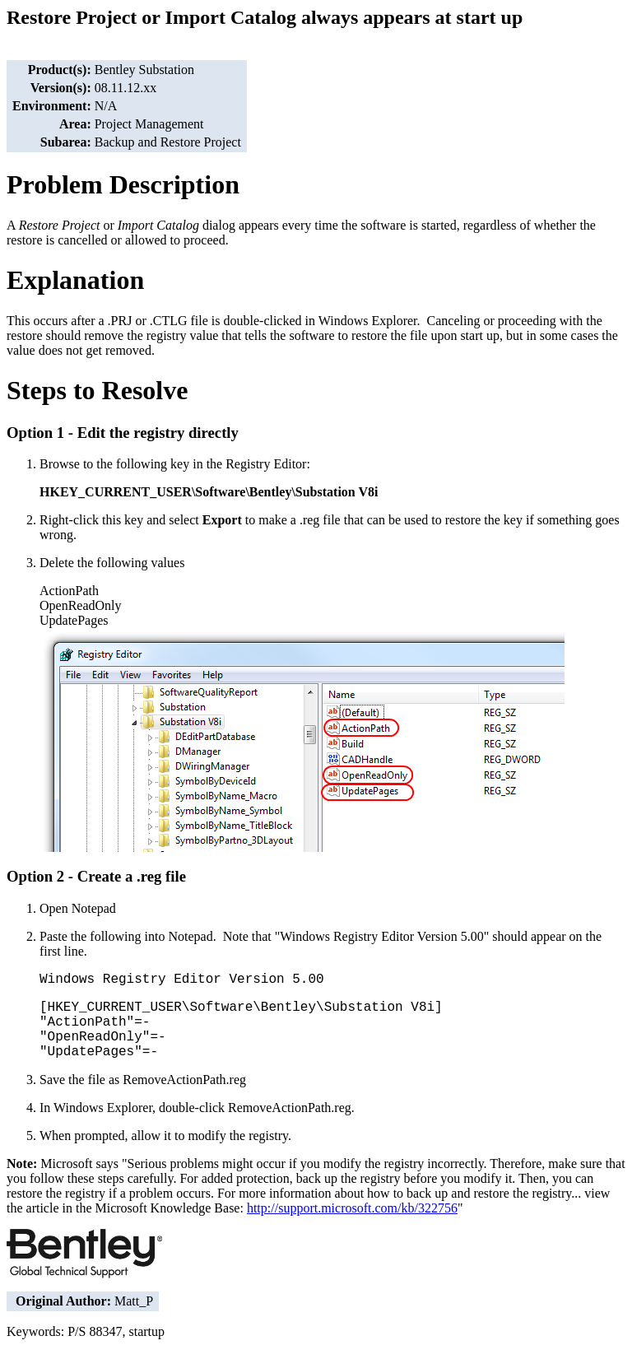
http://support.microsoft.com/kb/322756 (352, 1208)
